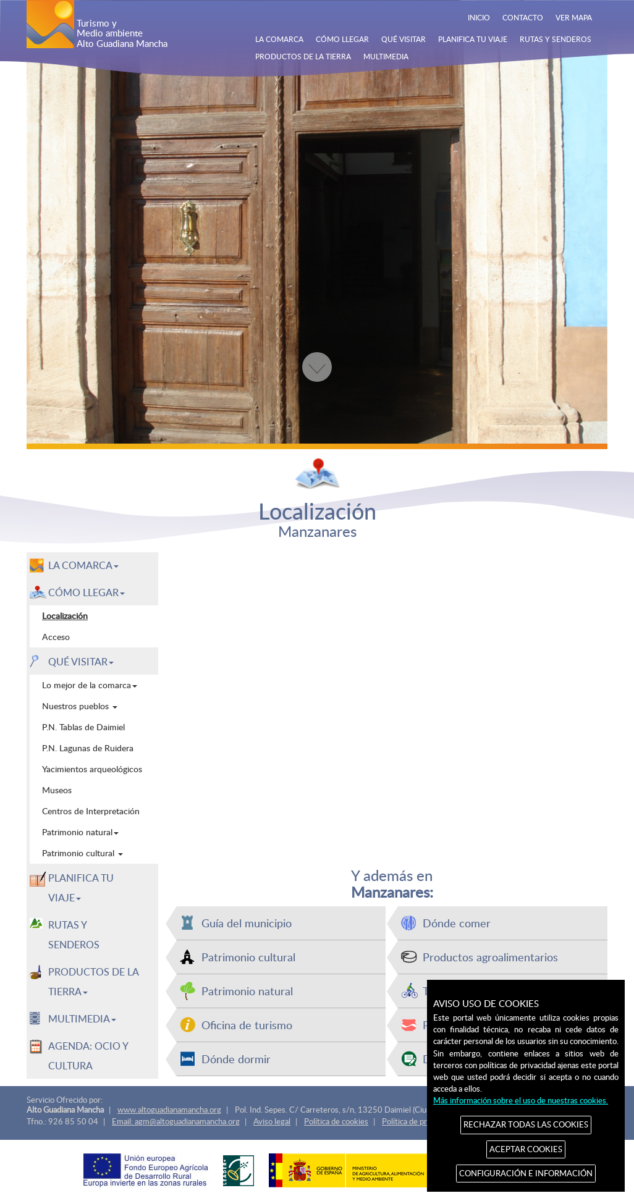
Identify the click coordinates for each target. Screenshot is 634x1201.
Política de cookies (336, 1121)
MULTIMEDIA (385, 56)
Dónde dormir (236, 1058)
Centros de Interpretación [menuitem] (91, 811)
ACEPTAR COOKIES (525, 1149)
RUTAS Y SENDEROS (555, 39)
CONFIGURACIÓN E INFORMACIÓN (526, 1173)
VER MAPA (574, 17)
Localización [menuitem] (65, 616)
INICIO (479, 17)
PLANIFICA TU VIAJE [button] (81, 887)
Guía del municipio (246, 922)
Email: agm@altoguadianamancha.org (176, 1121)
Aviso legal (271, 1121)
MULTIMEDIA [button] (82, 1019)
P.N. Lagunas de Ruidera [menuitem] (87, 748)
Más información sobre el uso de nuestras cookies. (520, 1100)
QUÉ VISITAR (403, 39)
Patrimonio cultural (248, 956)
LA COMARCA (279, 39)
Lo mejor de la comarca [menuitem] (89, 685)
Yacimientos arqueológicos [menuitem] (92, 769)
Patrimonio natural (247, 990)
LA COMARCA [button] (83, 565)
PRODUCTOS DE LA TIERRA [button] (93, 981)
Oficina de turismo (246, 1024)
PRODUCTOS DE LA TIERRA (303, 56)
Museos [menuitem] (57, 790)
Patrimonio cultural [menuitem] (82, 853)
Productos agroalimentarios (490, 956)
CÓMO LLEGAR (342, 39)
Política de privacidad (418, 1121)
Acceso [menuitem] (56, 637)
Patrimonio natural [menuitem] (80, 832)
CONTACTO (522, 17)
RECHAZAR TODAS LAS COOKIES (525, 1124)
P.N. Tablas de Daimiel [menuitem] (83, 727)
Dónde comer (457, 922)
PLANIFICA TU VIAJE (472, 39)
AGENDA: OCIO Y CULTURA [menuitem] (88, 1055)
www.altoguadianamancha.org (169, 1109)
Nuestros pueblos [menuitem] (79, 706)
